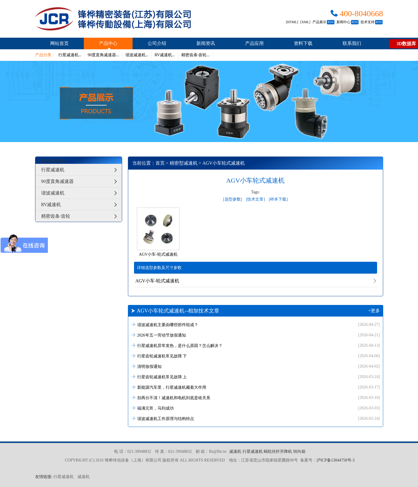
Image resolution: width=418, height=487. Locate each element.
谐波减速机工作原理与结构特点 (255, 418)
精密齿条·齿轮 (81, 216)
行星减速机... (70, 55)
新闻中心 (347, 22)
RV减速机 (81, 204)
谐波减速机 (81, 193)
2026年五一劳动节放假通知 (255, 335)
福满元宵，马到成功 (255, 408)
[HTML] (292, 22)
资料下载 (303, 43)
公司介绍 (157, 43)
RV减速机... (165, 55)
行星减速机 (81, 169)
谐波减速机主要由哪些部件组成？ (255, 324)
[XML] (305, 22)
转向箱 (299, 451)
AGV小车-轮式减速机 (157, 280)
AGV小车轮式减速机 (223, 163)
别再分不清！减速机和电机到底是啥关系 (255, 397)
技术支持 (371, 22)
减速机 (235, 451)
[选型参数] (232, 199)
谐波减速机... (137, 55)
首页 (160, 163)
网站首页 (59, 43)
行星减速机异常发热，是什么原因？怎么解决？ (255, 345)
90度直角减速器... (103, 55)
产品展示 (323, 22)
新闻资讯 (205, 43)
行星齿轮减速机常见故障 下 (255, 356)
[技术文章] (255, 199)
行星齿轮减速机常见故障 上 (255, 377)
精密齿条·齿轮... (195, 55)
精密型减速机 (184, 163)
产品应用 (254, 43)
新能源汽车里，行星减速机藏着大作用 (255, 387)
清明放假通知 (255, 366)
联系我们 (352, 43)
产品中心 (108, 43)
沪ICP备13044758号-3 (335, 460)
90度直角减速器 (81, 181)
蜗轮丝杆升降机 (278, 451)
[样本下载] (278, 199)
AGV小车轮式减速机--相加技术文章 (255, 310)
